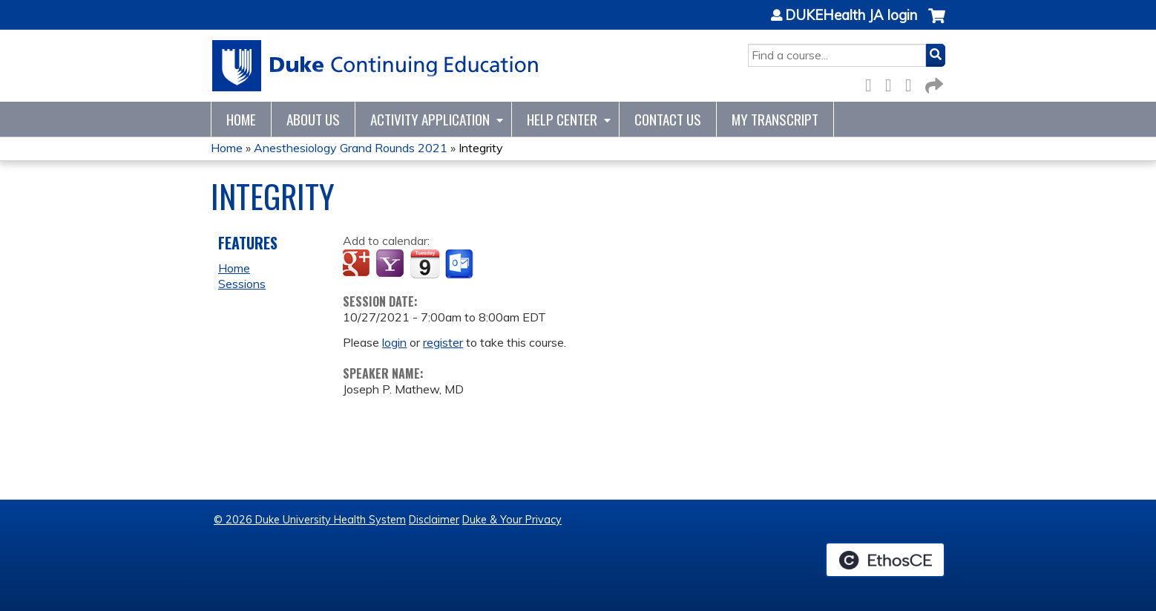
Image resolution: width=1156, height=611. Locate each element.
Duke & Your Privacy (512, 519)
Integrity (481, 147)
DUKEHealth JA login (851, 15)
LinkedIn (912, 82)
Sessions (242, 283)
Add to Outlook (460, 264)
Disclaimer (434, 519)
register (443, 342)
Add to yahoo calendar (391, 264)
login (394, 342)
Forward (932, 82)
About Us (313, 119)
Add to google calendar (358, 264)
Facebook (872, 82)
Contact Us (667, 119)
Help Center (562, 119)
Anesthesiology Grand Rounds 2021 (350, 147)
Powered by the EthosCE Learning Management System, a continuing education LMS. (885, 560)
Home (241, 119)
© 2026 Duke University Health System (310, 519)
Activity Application (430, 119)
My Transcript (775, 119)
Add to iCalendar (425, 263)
